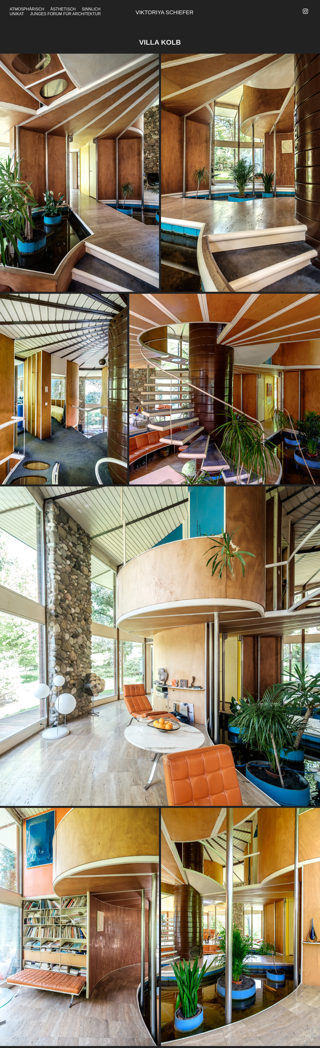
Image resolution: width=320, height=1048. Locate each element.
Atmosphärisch (27, 9)
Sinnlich (91, 9)
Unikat (17, 14)
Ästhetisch (63, 9)
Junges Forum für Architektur (65, 14)
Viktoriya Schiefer (164, 12)
